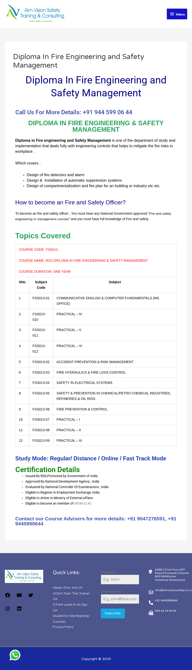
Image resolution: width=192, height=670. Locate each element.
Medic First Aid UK (68, 587)
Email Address (112, 591)
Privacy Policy (63, 626)
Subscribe (113, 613)
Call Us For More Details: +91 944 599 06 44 (73, 112)
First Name (109, 572)
